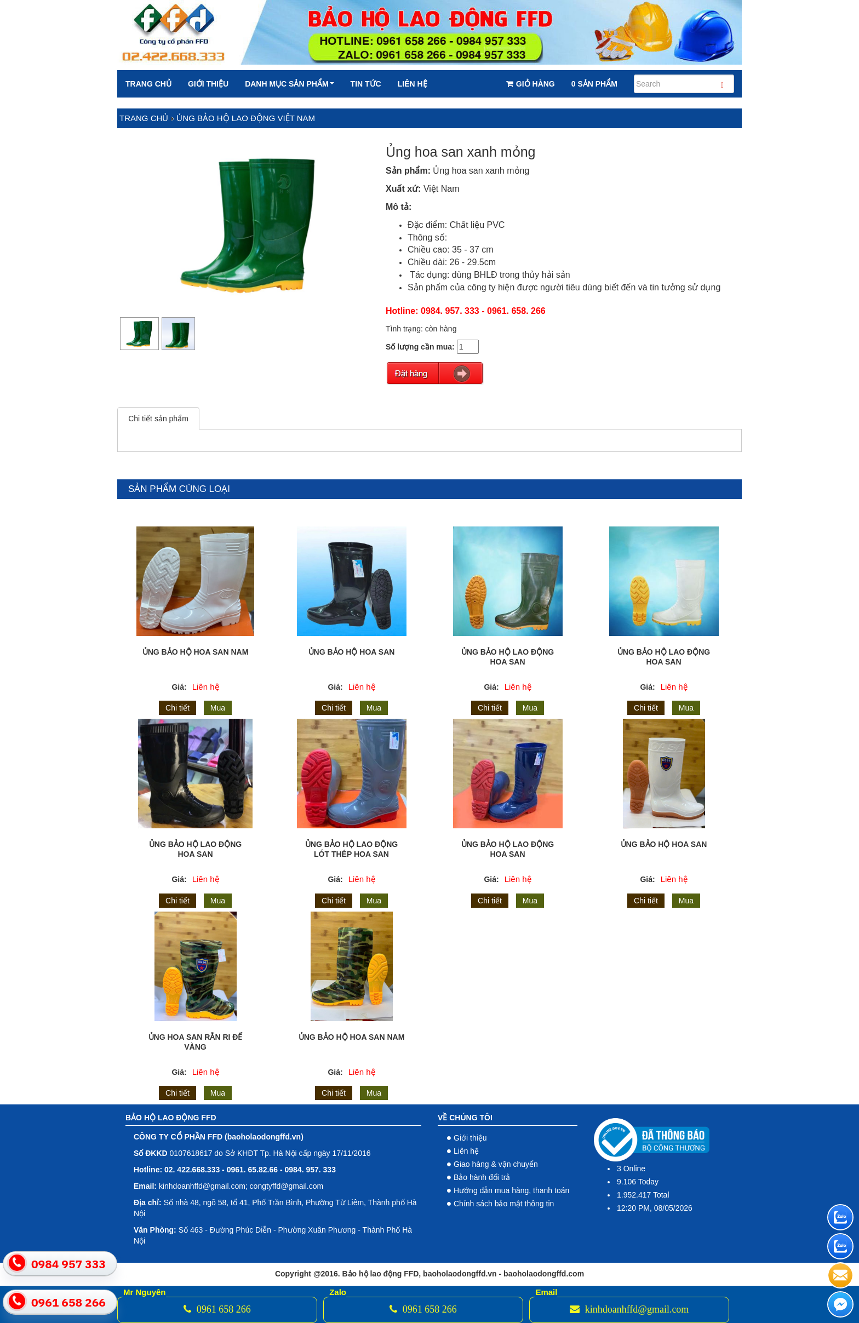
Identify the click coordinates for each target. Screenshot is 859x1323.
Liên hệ (412, 83)
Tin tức (366, 83)
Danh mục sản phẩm (289, 83)
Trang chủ (148, 83)
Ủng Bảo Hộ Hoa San (664, 844)
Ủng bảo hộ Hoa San (351, 652)
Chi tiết (177, 707)
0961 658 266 (217, 1309)
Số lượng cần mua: (420, 346)
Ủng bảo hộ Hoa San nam (195, 652)
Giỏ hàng (530, 83)
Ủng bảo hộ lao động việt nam (245, 118)
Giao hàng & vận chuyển (496, 1164)
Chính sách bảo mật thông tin (504, 1203)
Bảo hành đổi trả (482, 1177)
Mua (217, 707)
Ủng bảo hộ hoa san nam (352, 1037)
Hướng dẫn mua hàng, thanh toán (511, 1190)
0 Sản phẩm (594, 83)
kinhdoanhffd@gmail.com (629, 1309)
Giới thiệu (208, 83)
